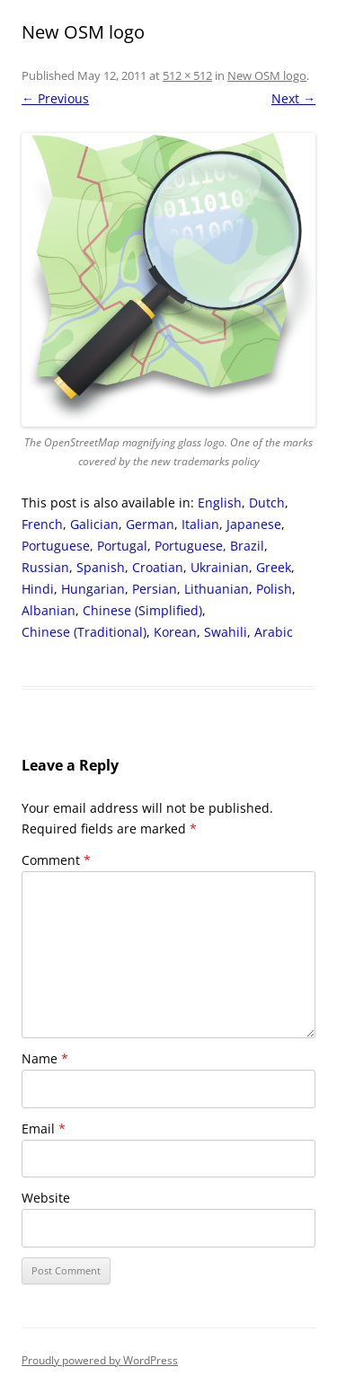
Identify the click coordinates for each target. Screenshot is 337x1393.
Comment (56, 859)
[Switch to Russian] (45, 567)
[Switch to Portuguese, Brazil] (209, 546)
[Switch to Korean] (175, 632)
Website (46, 1197)
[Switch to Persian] (154, 589)
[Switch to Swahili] (225, 632)
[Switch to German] (150, 524)
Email (44, 1128)
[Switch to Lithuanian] (216, 589)
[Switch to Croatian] (157, 567)
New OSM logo (266, 75)
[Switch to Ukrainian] (220, 567)
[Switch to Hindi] (38, 589)
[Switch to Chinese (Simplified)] (142, 610)
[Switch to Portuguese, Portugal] (84, 546)
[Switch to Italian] (200, 524)
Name (45, 1058)
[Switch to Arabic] (273, 632)
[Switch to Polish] (274, 589)
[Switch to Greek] (273, 567)
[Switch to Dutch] (267, 503)
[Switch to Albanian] (48, 610)
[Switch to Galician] (94, 524)
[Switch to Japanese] (253, 524)
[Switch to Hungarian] (93, 589)
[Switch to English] (220, 503)
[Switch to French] (42, 524)
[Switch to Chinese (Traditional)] (84, 632)
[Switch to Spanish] (100, 567)
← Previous (55, 98)
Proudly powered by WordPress (100, 1360)
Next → (293, 98)
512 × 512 (187, 75)
